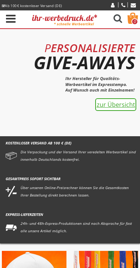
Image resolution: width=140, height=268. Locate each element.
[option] (70, 80)
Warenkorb (134, 21)
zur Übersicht (116, 104)
